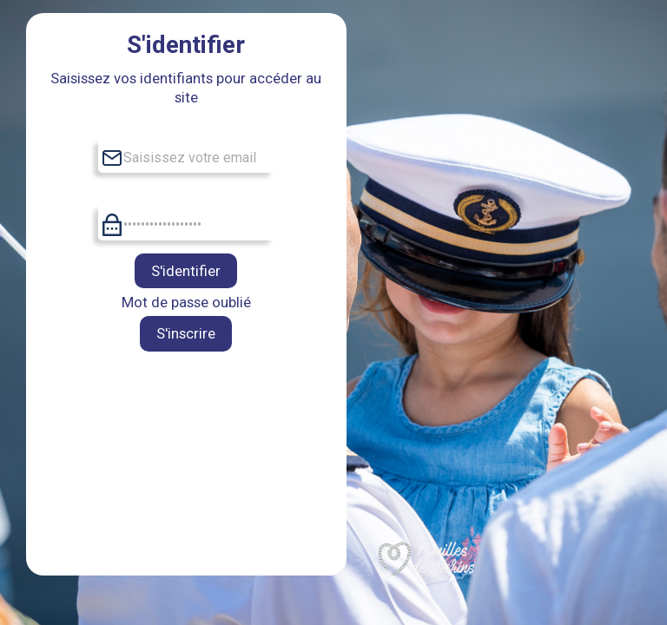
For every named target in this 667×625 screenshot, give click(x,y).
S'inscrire (185, 333)
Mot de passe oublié (186, 302)
